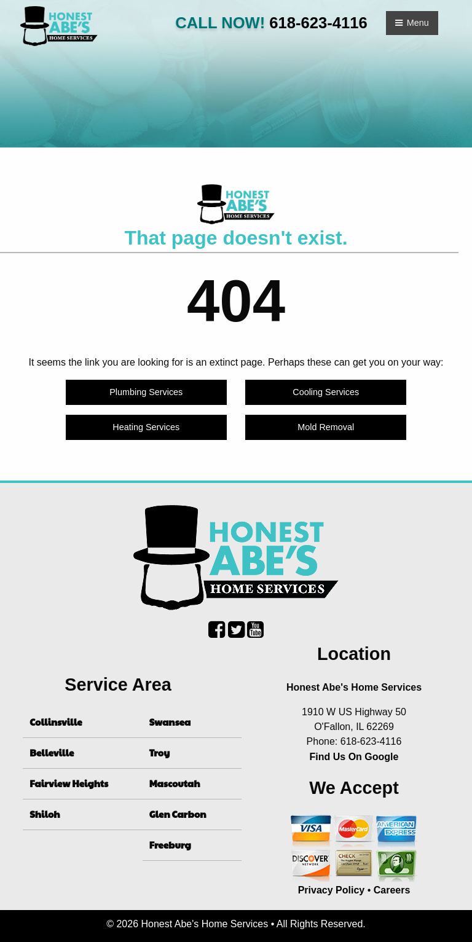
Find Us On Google (354, 757)
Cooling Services (326, 392)
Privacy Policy (331, 890)
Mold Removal (325, 427)
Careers (392, 890)
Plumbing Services (146, 392)
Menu (412, 23)
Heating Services (145, 427)
